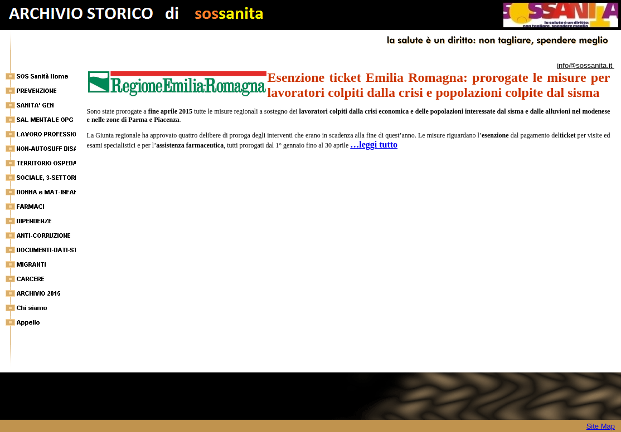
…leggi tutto (373, 144)
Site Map (600, 426)
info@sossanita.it (585, 65)
